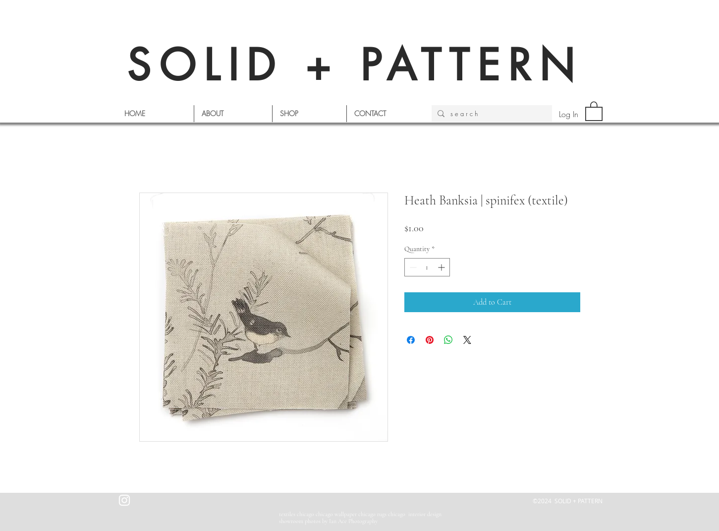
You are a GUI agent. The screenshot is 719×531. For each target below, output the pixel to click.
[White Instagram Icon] (124, 500)
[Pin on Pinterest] (430, 340)
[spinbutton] (427, 267)
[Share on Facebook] (411, 340)
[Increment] (442, 267)
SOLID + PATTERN (355, 65)
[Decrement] (412, 267)
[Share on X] (467, 340)
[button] (594, 110)
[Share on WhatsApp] (448, 340)
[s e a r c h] (490, 113)
